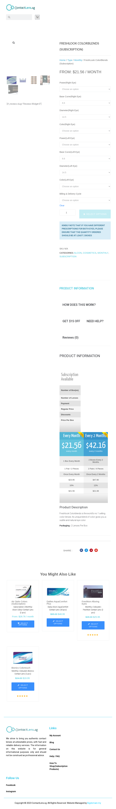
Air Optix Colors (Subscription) (19, 603)
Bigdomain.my (94, 804)
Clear (62, 205)
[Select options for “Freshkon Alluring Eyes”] (93, 626)
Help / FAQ (55, 757)
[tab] (78, 288)
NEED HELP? (95, 321)
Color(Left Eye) (67, 180)
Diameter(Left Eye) (68, 166)
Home (63, 60)
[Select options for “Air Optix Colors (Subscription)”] (22, 624)
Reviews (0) (71, 338)
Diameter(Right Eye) (69, 110)
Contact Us (55, 750)
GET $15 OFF (71, 321)
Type (69, 60)
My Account (55, 736)
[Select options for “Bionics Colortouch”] (22, 687)
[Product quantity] (68, 212)
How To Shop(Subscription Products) (59, 767)
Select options (96, 214)
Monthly (78, 60)
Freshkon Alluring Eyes (90, 603)
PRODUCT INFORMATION (77, 288)
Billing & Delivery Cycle (70, 194)
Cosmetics (89, 253)
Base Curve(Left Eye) (70, 152)
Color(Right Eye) (67, 124)
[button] (81, 551)
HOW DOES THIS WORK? (79, 305)
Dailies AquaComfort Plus (57, 603)
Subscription (68, 256)
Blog (52, 743)
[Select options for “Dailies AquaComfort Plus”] (58, 623)
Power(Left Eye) (67, 138)
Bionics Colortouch (20, 668)
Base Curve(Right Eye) (70, 96)
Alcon (78, 253)
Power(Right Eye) (68, 82)
